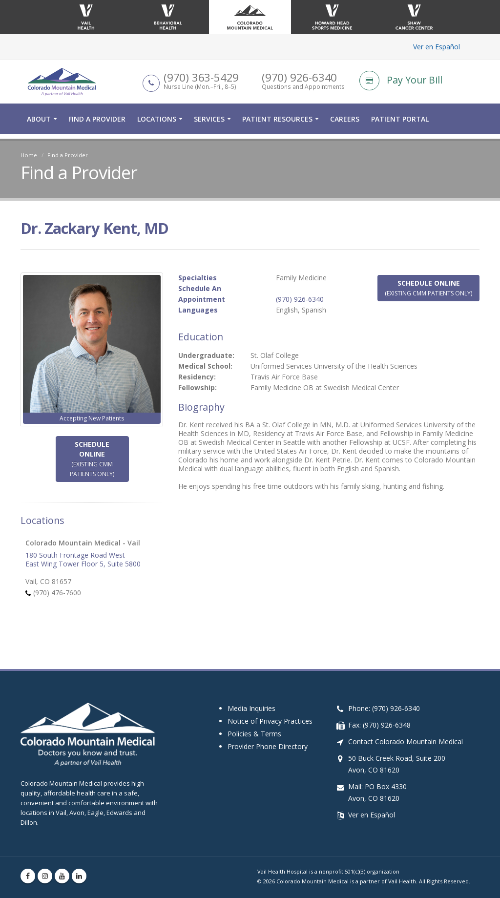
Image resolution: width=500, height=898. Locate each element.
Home (29, 155)
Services (209, 123)
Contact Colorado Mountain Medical (405, 732)
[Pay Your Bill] (419, 83)
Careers (344, 123)
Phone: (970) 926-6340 (384, 699)
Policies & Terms (254, 724)
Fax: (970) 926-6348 (379, 715)
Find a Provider (96, 123)
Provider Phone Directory (268, 737)
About (39, 123)
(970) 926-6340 (300, 299)
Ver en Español (436, 46)
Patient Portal (400, 123)
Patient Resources (277, 123)
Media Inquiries (251, 699)
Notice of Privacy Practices (270, 711)
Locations (156, 123)
